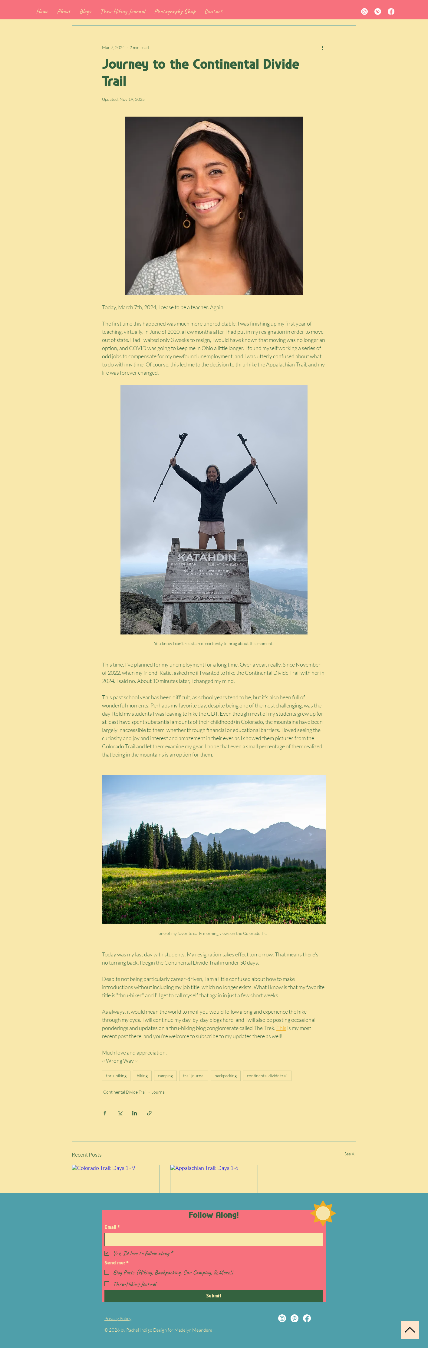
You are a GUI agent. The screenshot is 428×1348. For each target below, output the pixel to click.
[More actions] (322, 47)
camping (165, 1075)
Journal (159, 1092)
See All (350, 1153)
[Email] (212, 1239)
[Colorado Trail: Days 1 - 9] (116, 1189)
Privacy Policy (117, 1318)
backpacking (226, 1075)
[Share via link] (149, 1113)
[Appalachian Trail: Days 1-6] (214, 1189)
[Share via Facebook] (105, 1113)
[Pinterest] (377, 11)
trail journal (193, 1075)
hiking (142, 1075)
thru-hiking (116, 1075)
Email (112, 1227)
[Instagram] (364, 11)
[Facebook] (391, 11)
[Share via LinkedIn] (134, 1113)
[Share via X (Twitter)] (120, 1113)
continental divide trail (267, 1075)
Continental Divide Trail (125, 1092)
